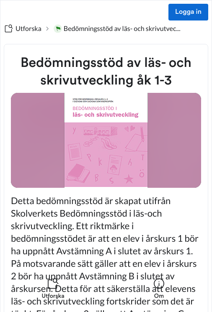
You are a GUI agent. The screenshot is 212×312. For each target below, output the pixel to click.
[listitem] (53, 293)
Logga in (188, 12)
